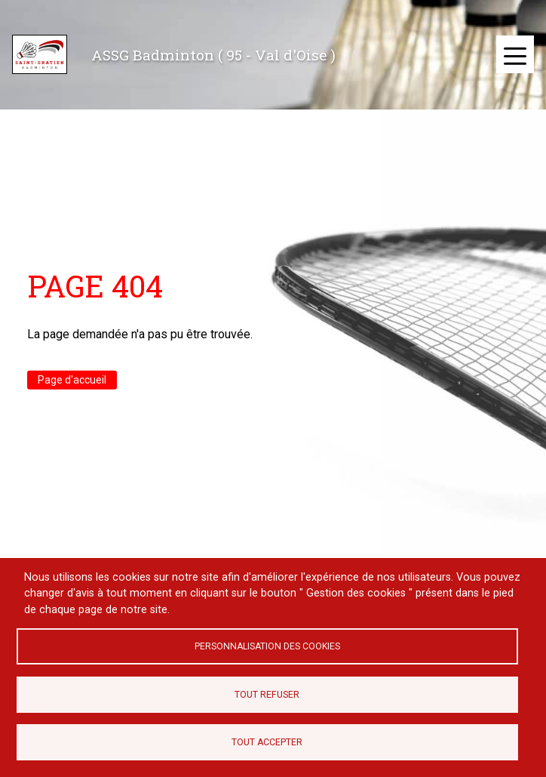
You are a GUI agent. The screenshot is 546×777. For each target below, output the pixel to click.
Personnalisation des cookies (267, 646)
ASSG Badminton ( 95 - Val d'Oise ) (213, 54)
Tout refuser (267, 694)
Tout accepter (267, 742)
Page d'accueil (72, 380)
